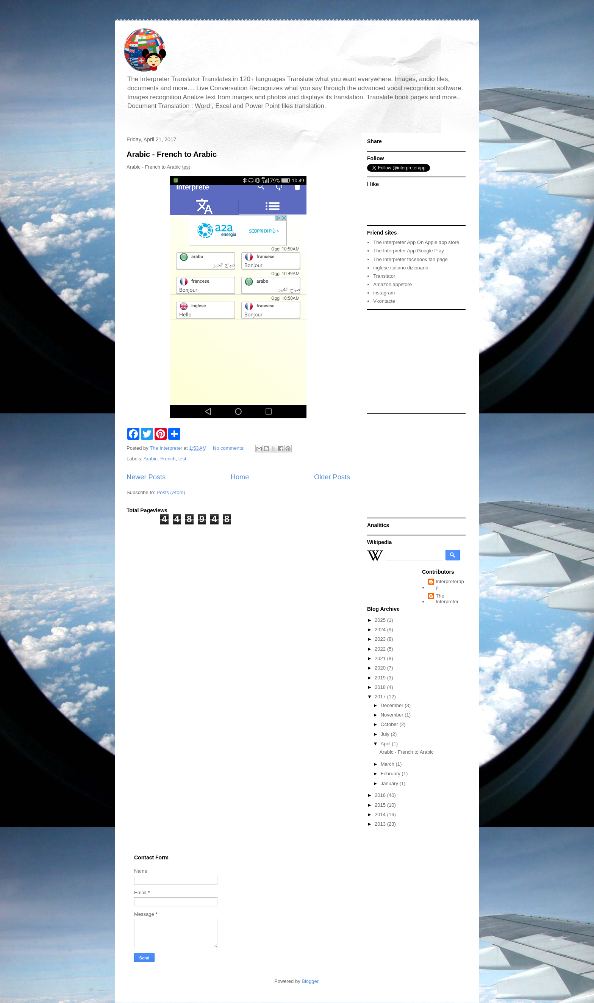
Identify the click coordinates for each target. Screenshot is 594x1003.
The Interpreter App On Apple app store (416, 242)
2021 (381, 658)
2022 (381, 649)
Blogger (310, 981)
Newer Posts (146, 477)
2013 (381, 824)
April (386, 743)
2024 (381, 629)
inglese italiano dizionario (400, 268)
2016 (381, 795)
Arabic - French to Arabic (172, 154)
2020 (381, 668)
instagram (384, 293)
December (393, 705)
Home (240, 477)
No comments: (229, 448)
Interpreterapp (450, 584)
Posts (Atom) (171, 492)
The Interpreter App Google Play (408, 250)
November (393, 715)
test (182, 459)
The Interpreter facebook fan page (410, 259)
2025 (381, 620)
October (390, 724)
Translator (384, 276)
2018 (381, 687)
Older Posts (332, 477)
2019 (381, 678)
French (167, 459)
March (388, 764)
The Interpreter (447, 599)
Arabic (151, 459)
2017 (381, 696)
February (391, 773)
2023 (381, 639)
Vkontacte (384, 301)
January (390, 783)
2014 (381, 814)
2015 (381, 805)
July (386, 734)
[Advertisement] (414, 361)
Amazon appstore (392, 284)
